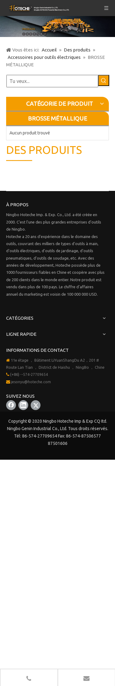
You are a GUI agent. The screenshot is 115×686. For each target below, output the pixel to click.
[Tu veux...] (52, 81)
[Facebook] (11, 405)
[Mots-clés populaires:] (103, 80)
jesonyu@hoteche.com (31, 382)
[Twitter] (35, 405)
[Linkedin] (23, 405)
